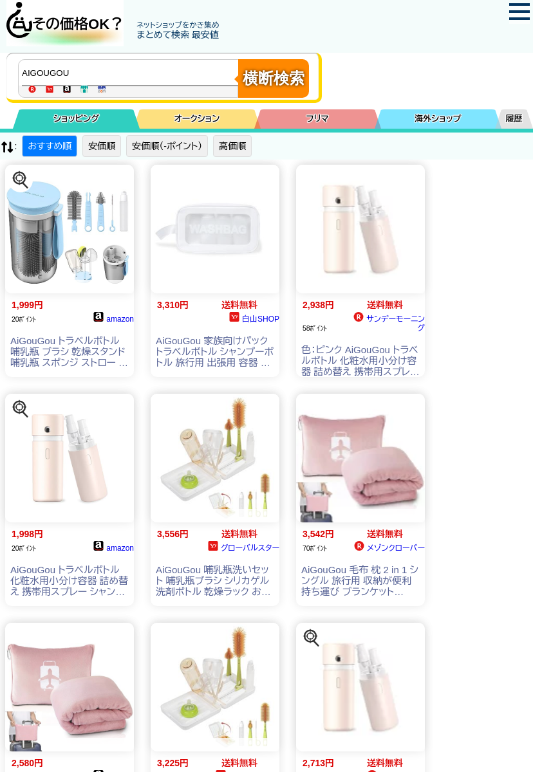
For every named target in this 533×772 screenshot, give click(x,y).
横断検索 (273, 78)
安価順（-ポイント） (167, 146)
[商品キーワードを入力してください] (131, 73)
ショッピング (76, 119)
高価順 (232, 146)
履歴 (514, 119)
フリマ (317, 119)
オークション (197, 119)
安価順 (101, 146)
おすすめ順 (49, 146)
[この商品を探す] (20, 180)
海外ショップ (438, 119)
